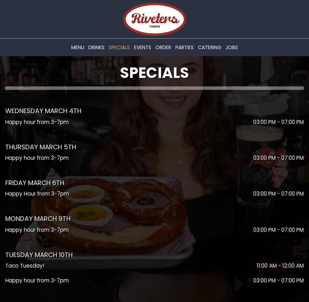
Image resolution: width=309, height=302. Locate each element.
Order (163, 47)
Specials (119, 47)
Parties (184, 47)
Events (142, 47)
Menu (77, 47)
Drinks (96, 47)
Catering (209, 47)
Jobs (232, 47)
